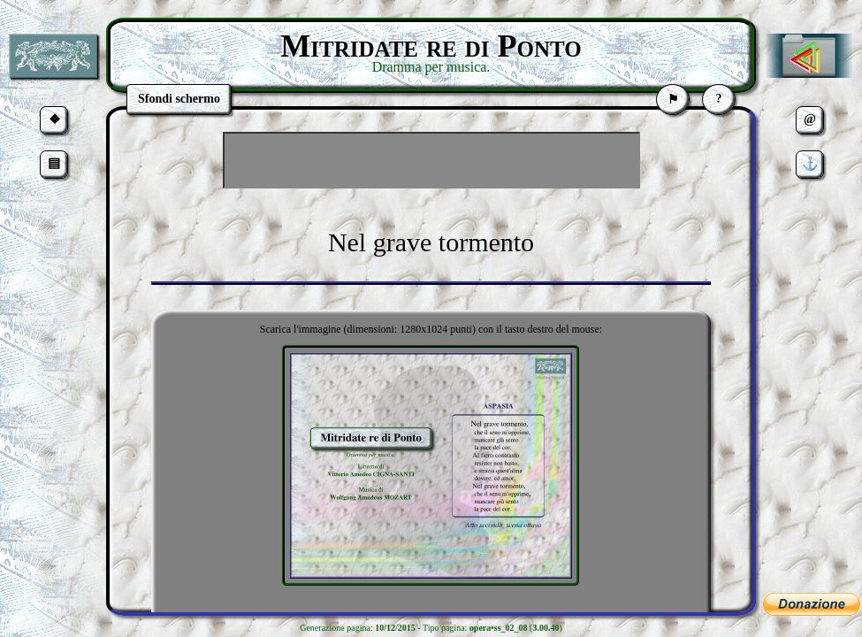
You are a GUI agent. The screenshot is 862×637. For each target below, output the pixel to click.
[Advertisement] (431, 160)
